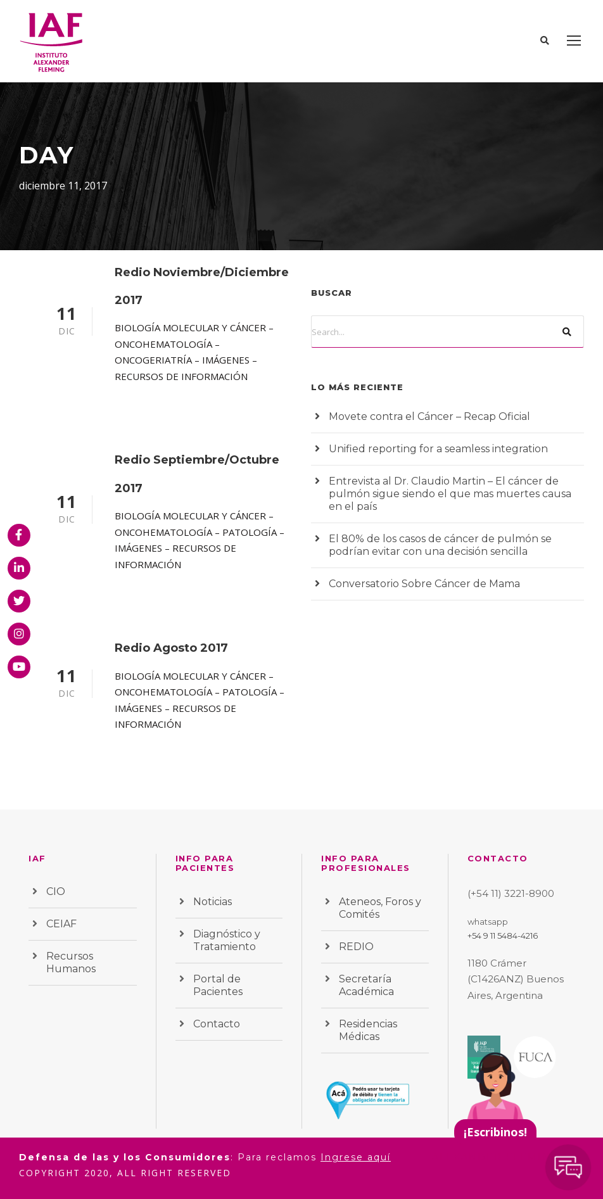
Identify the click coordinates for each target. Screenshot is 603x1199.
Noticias (212, 902)
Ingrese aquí (356, 1157)
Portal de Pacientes (218, 985)
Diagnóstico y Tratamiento (226, 940)
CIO (55, 891)
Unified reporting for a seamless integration (438, 449)
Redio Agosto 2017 (171, 648)
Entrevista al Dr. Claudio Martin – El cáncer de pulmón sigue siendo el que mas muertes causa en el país (450, 493)
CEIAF (61, 924)
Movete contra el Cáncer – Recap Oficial (429, 416)
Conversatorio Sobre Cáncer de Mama (424, 584)
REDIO (356, 947)
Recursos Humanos (71, 962)
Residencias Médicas (368, 1030)
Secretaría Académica (366, 985)
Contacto (216, 1024)
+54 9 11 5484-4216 (502, 935)
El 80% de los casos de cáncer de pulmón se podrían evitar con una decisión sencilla (440, 545)
